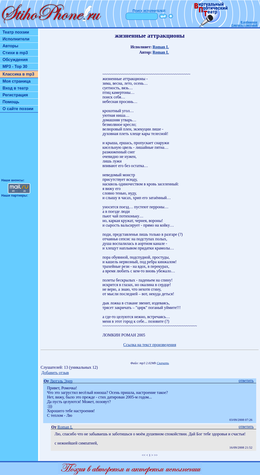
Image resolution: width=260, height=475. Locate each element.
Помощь (11, 102)
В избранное (248, 22)
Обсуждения (15, 59)
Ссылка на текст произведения (149, 345)
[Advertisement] (19, 147)
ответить (246, 380)
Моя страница (17, 81)
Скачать (163, 363)
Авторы (10, 46)
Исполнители (16, 39)
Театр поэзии (16, 32)
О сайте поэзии (18, 109)
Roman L (161, 47)
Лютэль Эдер (61, 381)
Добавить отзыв (55, 372)
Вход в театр (15, 88)
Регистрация (15, 95)
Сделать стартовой (244, 25)
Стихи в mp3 (15, 53)
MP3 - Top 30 (15, 66)
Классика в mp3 (18, 74)
